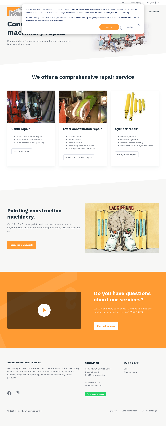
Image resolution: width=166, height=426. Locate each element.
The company (135, 3)
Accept (109, 27)
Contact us (153, 11)
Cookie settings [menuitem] (149, 411)
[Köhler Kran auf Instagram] (17, 393)
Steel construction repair (78, 157)
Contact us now (106, 326)
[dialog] (83, 19)
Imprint (113, 411)
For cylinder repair (126, 154)
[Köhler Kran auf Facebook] (9, 393)
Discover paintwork (21, 244)
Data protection (129, 411)
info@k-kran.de (92, 382)
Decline (130, 27)
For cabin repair (21, 151)
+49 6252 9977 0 (134, 312)
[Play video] (44, 310)
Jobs (123, 3)
